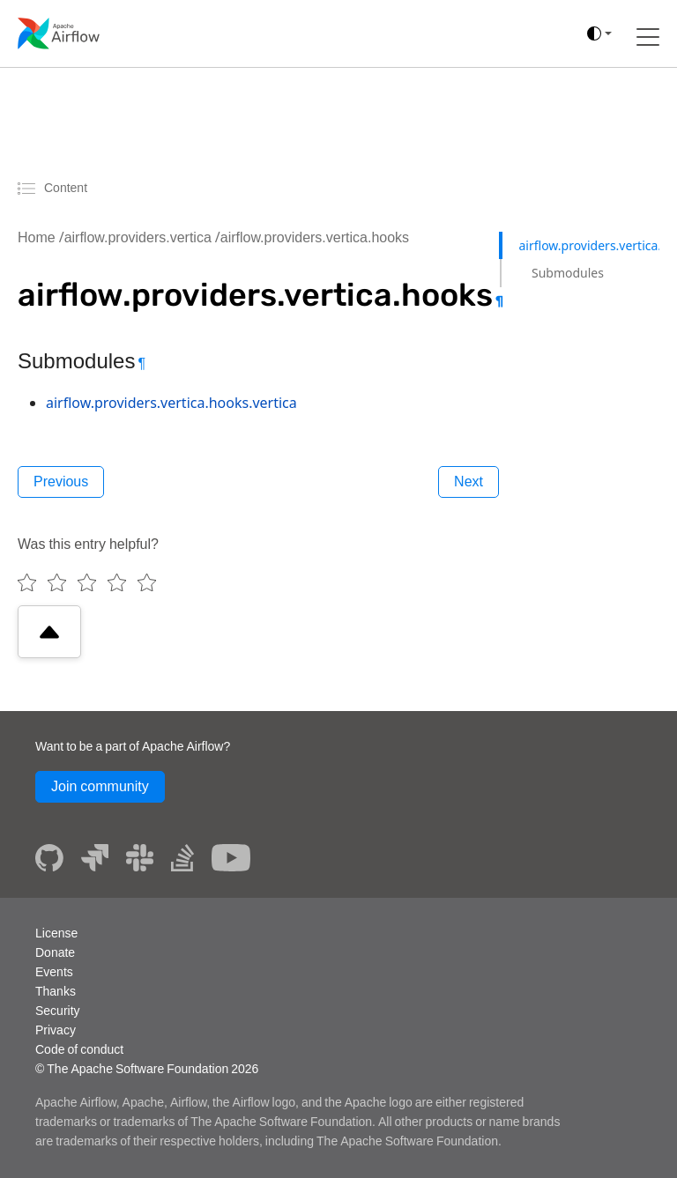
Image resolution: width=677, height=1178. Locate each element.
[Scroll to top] (49, 631)
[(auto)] (599, 33)
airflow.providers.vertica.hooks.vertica (171, 402)
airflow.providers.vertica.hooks (314, 237)
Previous (60, 481)
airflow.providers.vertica (138, 237)
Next (468, 481)
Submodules (568, 272)
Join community (100, 786)
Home (37, 237)
